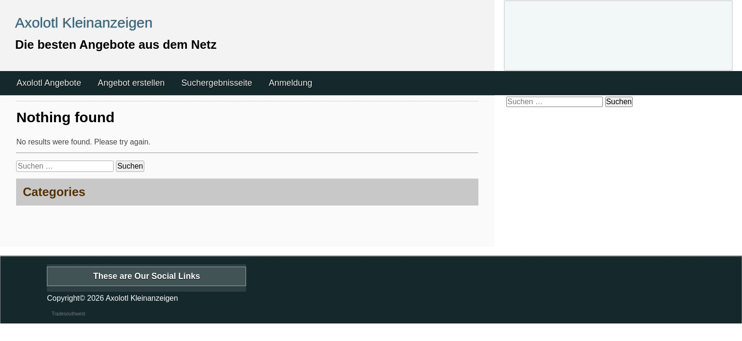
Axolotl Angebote (49, 83)
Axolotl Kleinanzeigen (84, 22)
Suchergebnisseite (216, 83)
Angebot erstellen (131, 83)
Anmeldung (290, 83)
